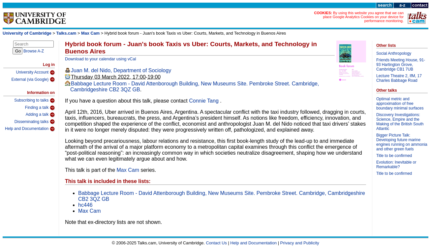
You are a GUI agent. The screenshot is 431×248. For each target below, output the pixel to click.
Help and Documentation (30, 129)
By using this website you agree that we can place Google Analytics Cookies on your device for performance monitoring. (363, 17)
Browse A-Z (33, 51)
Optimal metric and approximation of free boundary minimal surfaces (399, 103)
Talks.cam (66, 33)
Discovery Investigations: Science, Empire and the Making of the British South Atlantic (399, 121)
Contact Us (216, 242)
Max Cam (90, 33)
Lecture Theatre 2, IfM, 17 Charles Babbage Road (399, 78)
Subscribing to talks (34, 100)
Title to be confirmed (394, 155)
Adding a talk (40, 114)
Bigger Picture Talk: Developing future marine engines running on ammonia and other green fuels (401, 142)
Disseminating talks (35, 121)
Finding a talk (40, 107)
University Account (35, 72)
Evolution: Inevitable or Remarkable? (396, 164)
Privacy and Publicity (299, 242)
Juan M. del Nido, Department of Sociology (121, 70)
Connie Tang (204, 101)
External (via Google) (33, 79)
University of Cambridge (27, 33)
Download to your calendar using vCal (100, 58)
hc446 (85, 205)
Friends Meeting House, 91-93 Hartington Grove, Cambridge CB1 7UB (400, 65)
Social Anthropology (393, 53)
